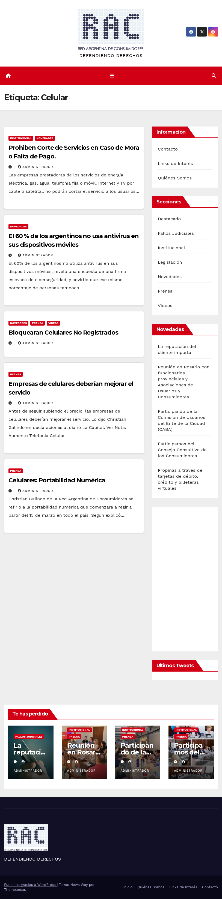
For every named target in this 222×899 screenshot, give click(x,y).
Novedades (45, 138)
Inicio (127, 887)
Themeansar (14, 890)
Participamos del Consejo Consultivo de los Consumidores (182, 449)
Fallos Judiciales (176, 233)
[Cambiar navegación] (111, 75)
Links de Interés (175, 163)
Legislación (170, 262)
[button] (214, 75)
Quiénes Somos (175, 178)
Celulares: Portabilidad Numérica (56, 480)
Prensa (37, 322)
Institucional (20, 138)
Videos (53, 322)
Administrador (35, 167)
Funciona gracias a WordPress (30, 885)
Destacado (169, 218)
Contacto (168, 149)
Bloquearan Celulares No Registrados (63, 332)
